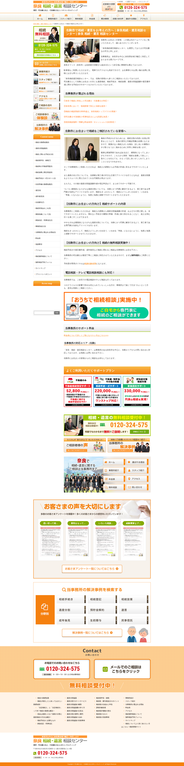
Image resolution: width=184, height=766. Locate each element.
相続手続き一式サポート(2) (46, 178)
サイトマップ (143, 1)
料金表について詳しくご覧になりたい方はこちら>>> (86, 335)
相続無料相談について (44, 256)
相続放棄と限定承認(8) (44, 172)
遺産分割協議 (72, 698)
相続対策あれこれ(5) (43, 208)
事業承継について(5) (43, 214)
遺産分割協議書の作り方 (76, 707)
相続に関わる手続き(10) (44, 154)
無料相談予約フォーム (44, 262)
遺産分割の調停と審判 (75, 714)
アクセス (39, 250)
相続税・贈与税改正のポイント (107, 701)
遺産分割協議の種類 (74, 704)
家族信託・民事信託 (44, 724)
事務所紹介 (129, 698)
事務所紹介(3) (41, 226)
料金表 (38, 238)
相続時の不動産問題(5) (44, 166)
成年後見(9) (40, 196)
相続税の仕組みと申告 (104, 704)
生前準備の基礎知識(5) (44, 184)
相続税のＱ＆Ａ (101, 714)
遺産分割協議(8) (41, 148)
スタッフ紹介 (130, 701)
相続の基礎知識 (43, 698)
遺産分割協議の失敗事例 (76, 720)
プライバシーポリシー (44, 274)
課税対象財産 (101, 707)
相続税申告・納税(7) (43, 160)
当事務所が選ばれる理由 (134, 704)
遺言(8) (38, 190)
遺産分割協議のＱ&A (74, 717)
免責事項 (39, 244)
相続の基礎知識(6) (42, 142)
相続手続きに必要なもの (46, 720)
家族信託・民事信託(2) (44, 220)
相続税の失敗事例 (102, 717)
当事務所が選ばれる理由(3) (46, 232)
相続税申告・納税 (102, 698)
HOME (120, 1)
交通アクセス (131, 1)
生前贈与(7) (40, 202)
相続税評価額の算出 (103, 711)
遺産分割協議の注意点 (75, 711)
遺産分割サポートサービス (76, 701)
